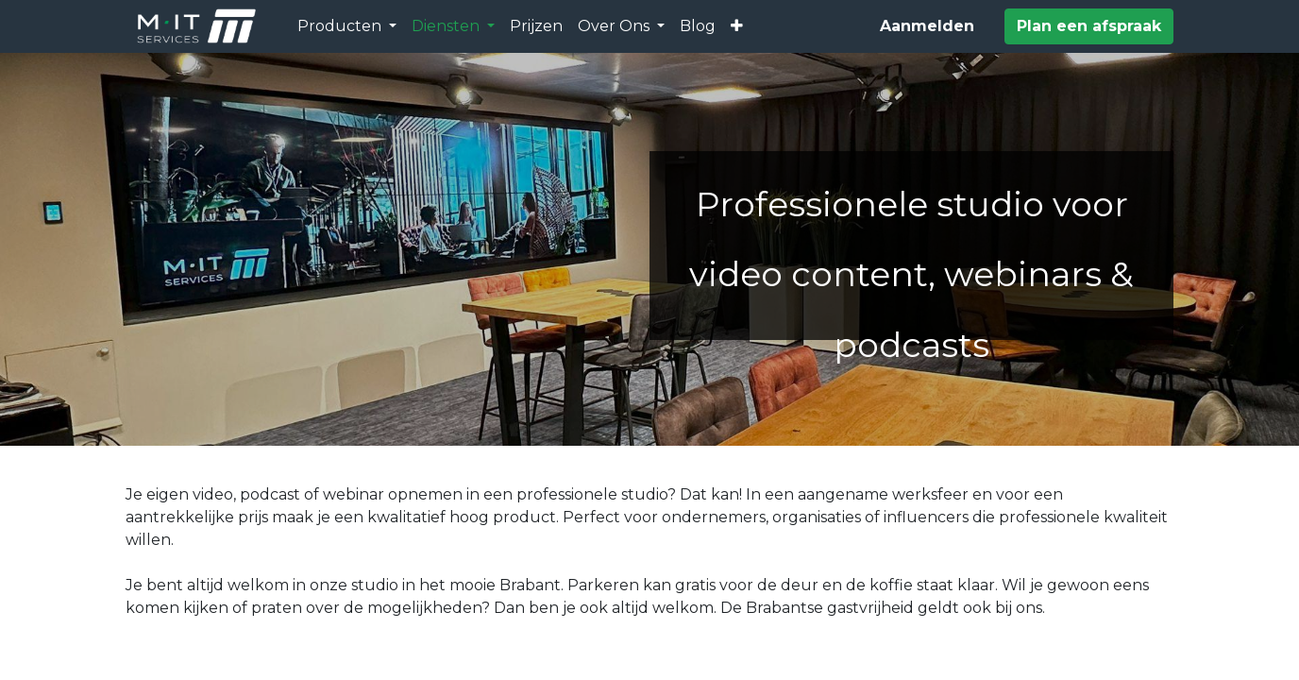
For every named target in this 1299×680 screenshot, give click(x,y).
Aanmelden (927, 26)
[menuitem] (536, 26)
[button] (737, 26)
